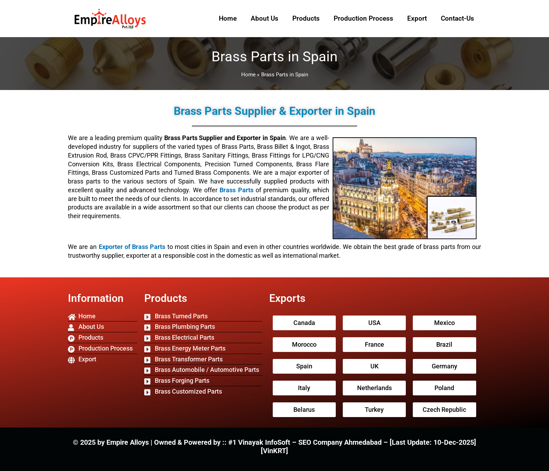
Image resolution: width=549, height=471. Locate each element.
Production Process (363, 18)
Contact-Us (457, 18)
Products (306, 18)
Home (228, 18)
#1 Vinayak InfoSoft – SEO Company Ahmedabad (305, 442)
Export (417, 18)
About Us (264, 18)
